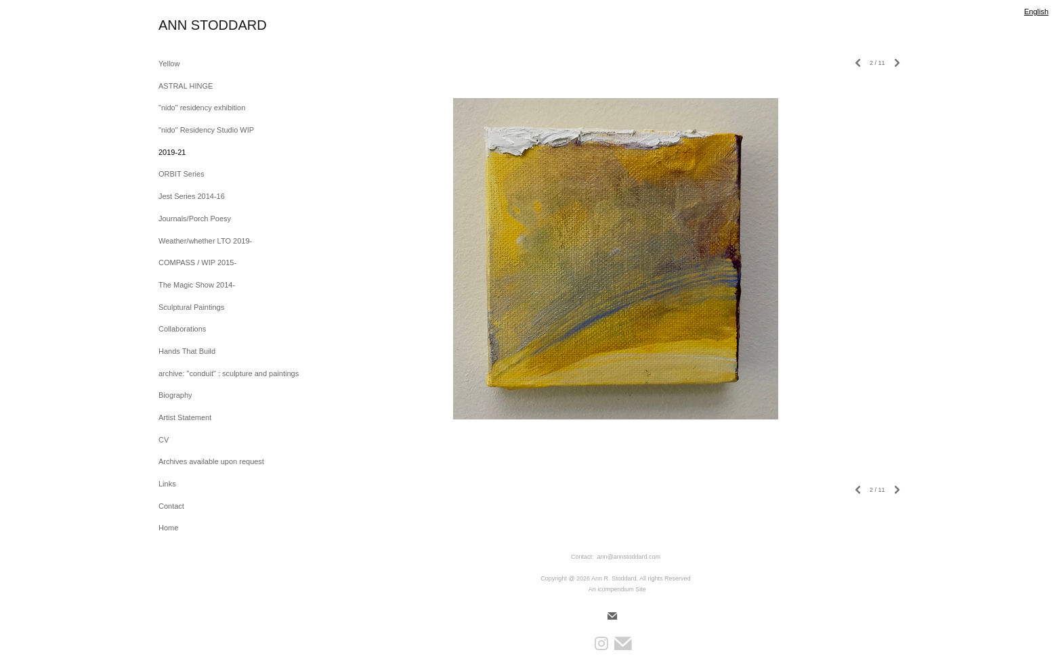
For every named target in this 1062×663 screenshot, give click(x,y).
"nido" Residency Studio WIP (206, 130)
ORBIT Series (181, 174)
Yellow (168, 64)
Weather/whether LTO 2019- (205, 241)
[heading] (192, 25)
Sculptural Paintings (191, 307)
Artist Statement (184, 417)
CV (163, 440)
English (1036, 11)
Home (168, 528)
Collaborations (182, 329)
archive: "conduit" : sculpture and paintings (228, 373)
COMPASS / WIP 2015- (197, 262)
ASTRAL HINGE (185, 86)
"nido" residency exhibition (201, 108)
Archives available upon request (211, 461)
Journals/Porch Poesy (194, 218)
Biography (175, 395)
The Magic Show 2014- (196, 285)
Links (167, 484)
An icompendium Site (617, 589)
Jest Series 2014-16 (191, 196)
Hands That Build (186, 351)
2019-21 (172, 152)
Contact (171, 506)
